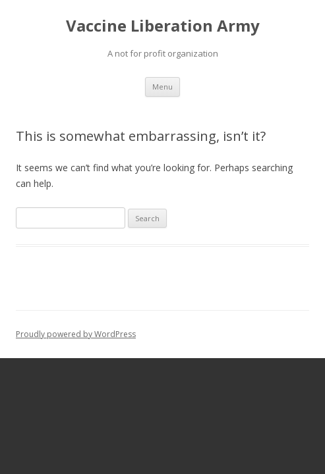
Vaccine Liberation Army (163, 26)
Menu (162, 87)
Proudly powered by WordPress (76, 334)
